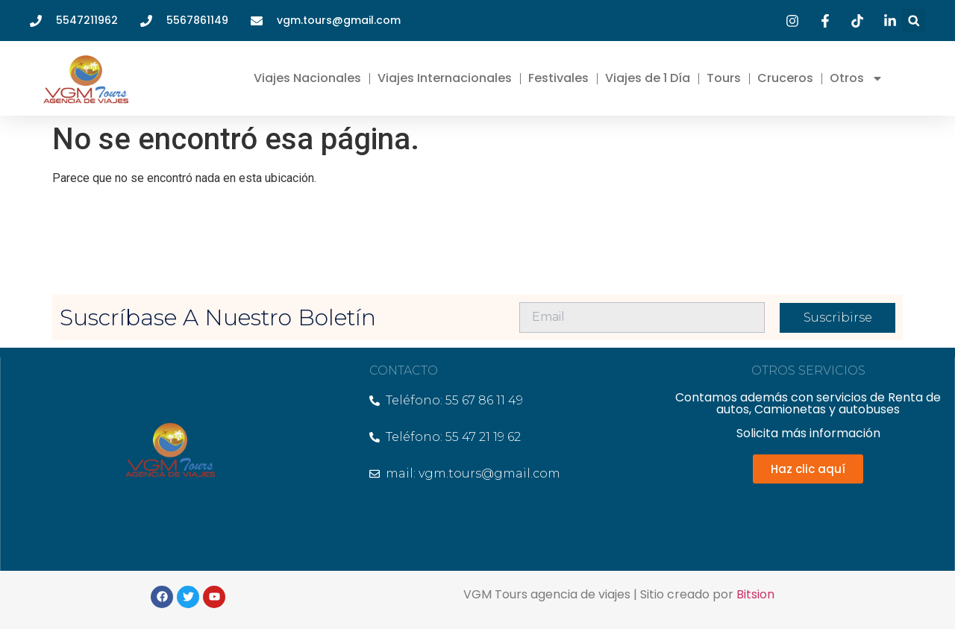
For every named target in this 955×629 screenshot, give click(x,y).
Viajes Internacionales (445, 78)
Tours (724, 78)
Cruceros (785, 78)
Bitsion (755, 594)
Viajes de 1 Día (647, 78)
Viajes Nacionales (307, 78)
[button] (913, 20)
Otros (856, 78)
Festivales (558, 78)
